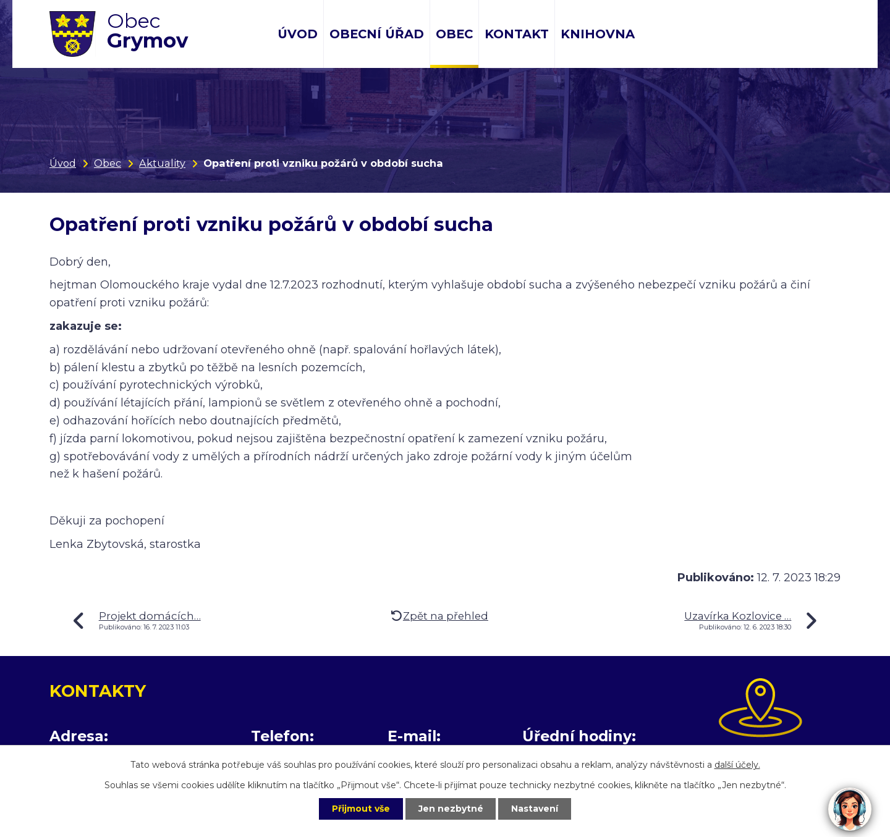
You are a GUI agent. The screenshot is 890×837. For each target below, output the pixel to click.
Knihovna (598, 34)
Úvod (298, 34)
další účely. (737, 764)
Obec (454, 34)
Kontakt (517, 34)
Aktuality (162, 163)
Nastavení (535, 808)
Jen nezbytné (450, 808)
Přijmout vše (361, 808)
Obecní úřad (376, 34)
